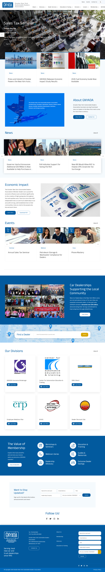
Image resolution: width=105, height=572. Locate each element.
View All (95, 133)
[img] (21, 61)
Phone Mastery (77, 253)
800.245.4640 (37, 534)
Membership (59, 537)
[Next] (103, 34)
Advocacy (59, 541)
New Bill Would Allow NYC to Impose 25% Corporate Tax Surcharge (83, 167)
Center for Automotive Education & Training (51, 381)
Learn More (10, 213)
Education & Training (62, 546)
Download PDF (24, 213)
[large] (46, 519)
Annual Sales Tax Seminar (19, 253)
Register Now (9, 44)
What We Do (78, 117)
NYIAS (41, 419)
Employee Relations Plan (15, 419)
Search (84, 335)
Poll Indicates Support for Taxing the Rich (49, 166)
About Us (58, 532)
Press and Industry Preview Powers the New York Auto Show (19, 82)
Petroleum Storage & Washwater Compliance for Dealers (51, 255)
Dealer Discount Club (78, 419)
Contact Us (91, 117)
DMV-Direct (75, 380)
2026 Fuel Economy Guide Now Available (83, 81)
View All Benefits (14, 465)
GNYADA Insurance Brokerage (16, 380)
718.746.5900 (34, 532)
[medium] (78, 566)
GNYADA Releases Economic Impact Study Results (51, 81)
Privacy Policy (97, 570)
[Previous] (2, 34)
